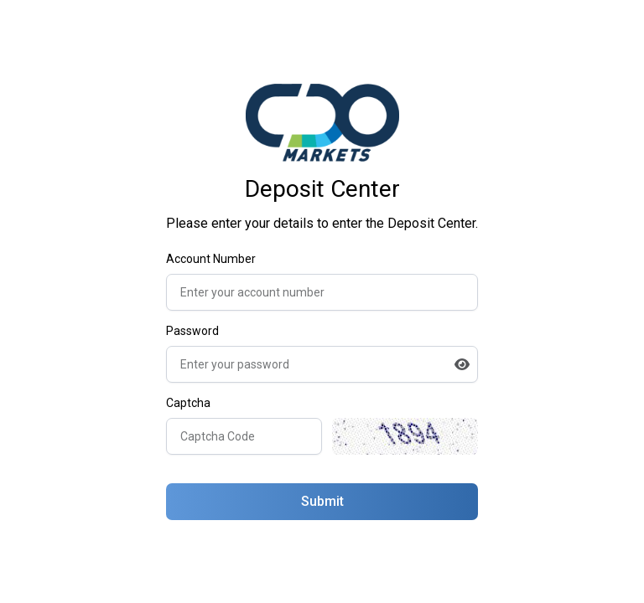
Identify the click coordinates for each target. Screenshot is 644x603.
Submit (322, 501)
